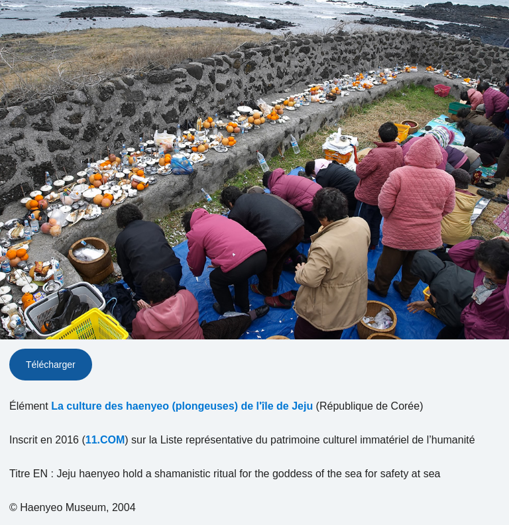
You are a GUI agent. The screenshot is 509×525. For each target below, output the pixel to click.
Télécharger (51, 364)
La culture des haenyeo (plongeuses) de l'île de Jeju (182, 406)
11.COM (105, 439)
